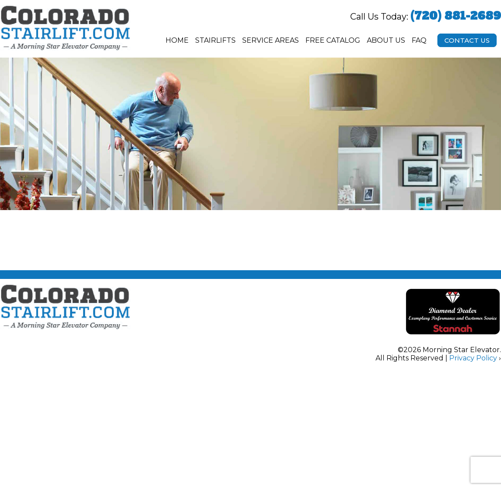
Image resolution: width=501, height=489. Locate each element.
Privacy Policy (473, 358)
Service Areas (270, 40)
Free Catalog (332, 40)
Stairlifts (215, 40)
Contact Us (467, 40)
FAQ (419, 40)
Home (177, 40)
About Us (386, 40)
